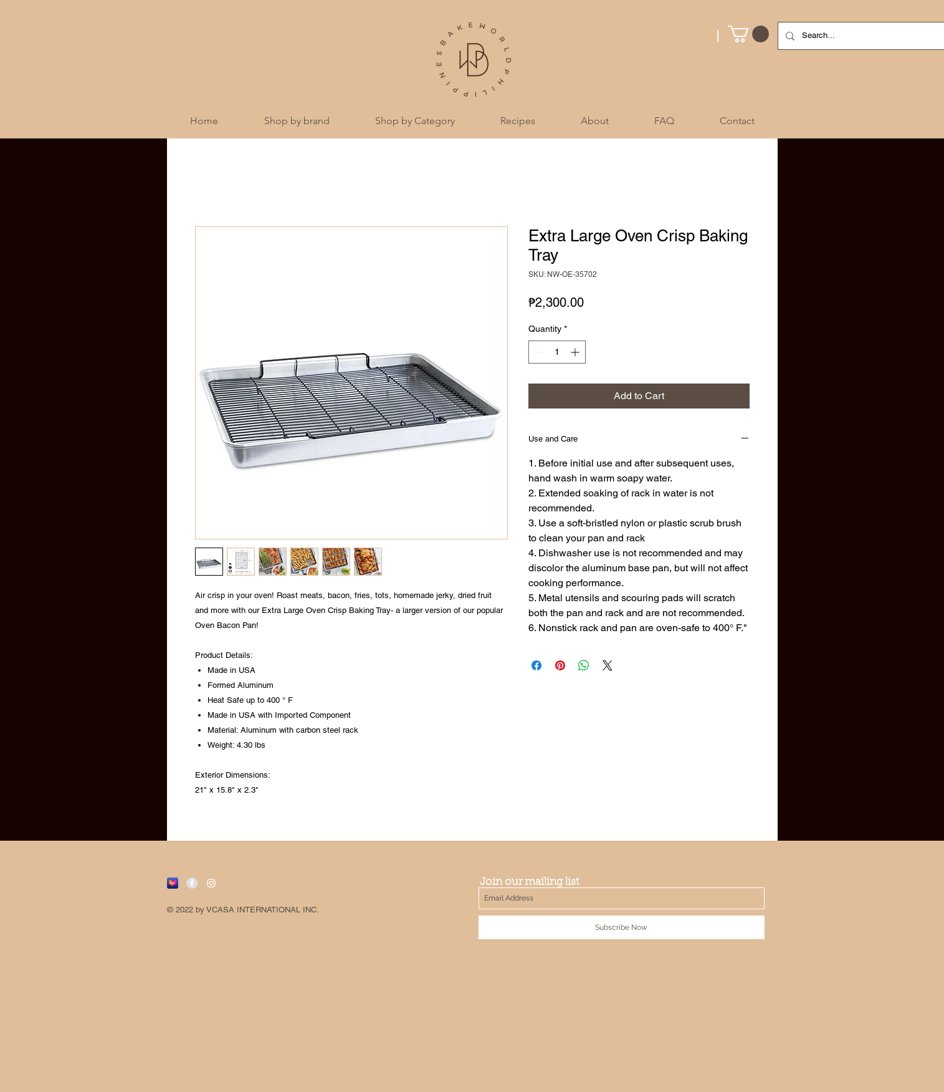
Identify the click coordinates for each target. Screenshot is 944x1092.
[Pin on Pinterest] (560, 665)
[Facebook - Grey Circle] (192, 883)
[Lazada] (172, 883)
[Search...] (871, 35)
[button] (748, 34)
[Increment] (576, 352)
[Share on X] (607, 665)
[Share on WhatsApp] (583, 665)
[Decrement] (538, 352)
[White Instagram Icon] (211, 883)
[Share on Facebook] (536, 665)
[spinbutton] (557, 352)
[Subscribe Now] (622, 927)
